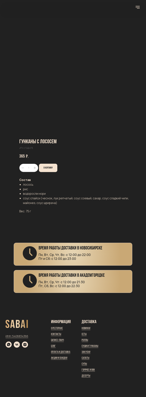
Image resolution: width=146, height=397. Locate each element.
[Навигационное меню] (138, 7)
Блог (53, 346)
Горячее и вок (88, 369)
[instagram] (25, 346)
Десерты (86, 375)
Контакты (56, 334)
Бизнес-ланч (57, 340)
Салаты (85, 358)
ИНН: (9, 336)
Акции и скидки (59, 358)
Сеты (84, 334)
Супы (84, 363)
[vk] (17, 346)
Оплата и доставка (60, 352)
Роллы (85, 340)
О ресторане (57, 328)
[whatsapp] (9, 346)
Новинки (86, 328)
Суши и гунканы (90, 346)
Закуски (86, 352)
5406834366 (20, 336)
